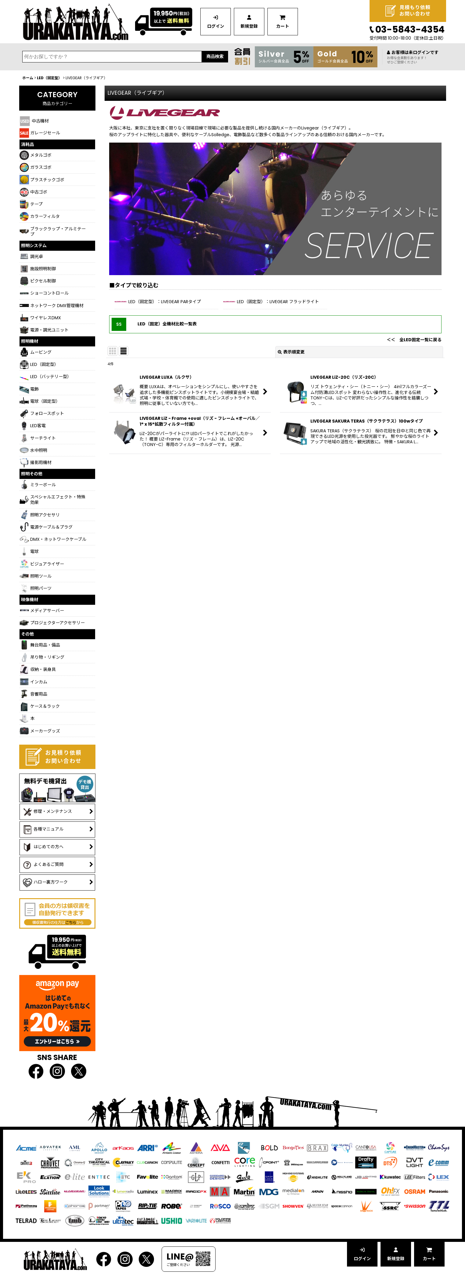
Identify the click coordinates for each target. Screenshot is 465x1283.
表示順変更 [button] (291, 352)
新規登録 (249, 26)
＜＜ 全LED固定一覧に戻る (414, 340)
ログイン (215, 26)
